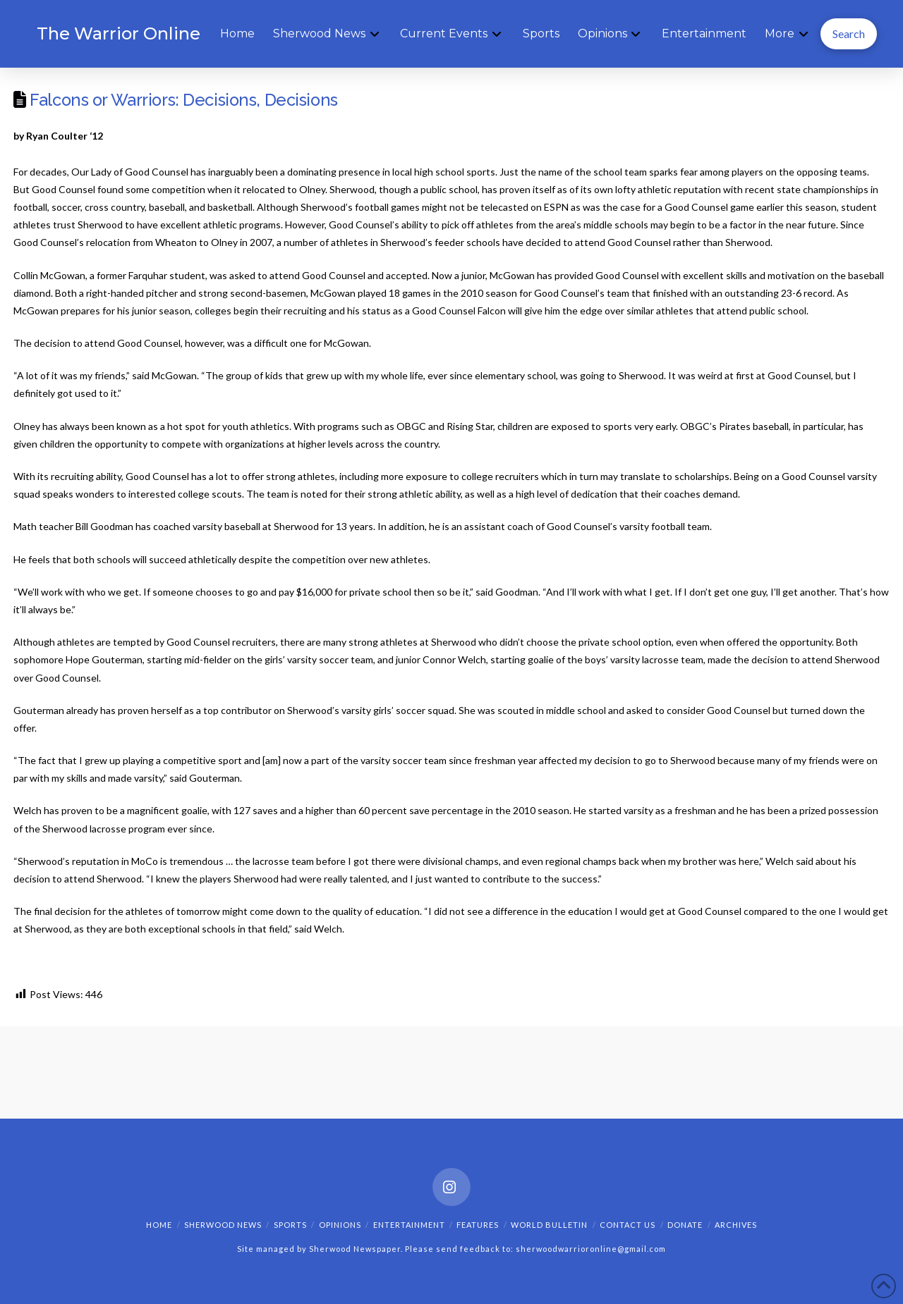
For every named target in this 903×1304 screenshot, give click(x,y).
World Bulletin (549, 1224)
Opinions (340, 1224)
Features (477, 1224)
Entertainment (409, 1224)
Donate (685, 1224)
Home (159, 1224)
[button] (848, 33)
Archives (736, 1224)
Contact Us (627, 1224)
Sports (290, 1224)
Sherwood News (223, 1224)
